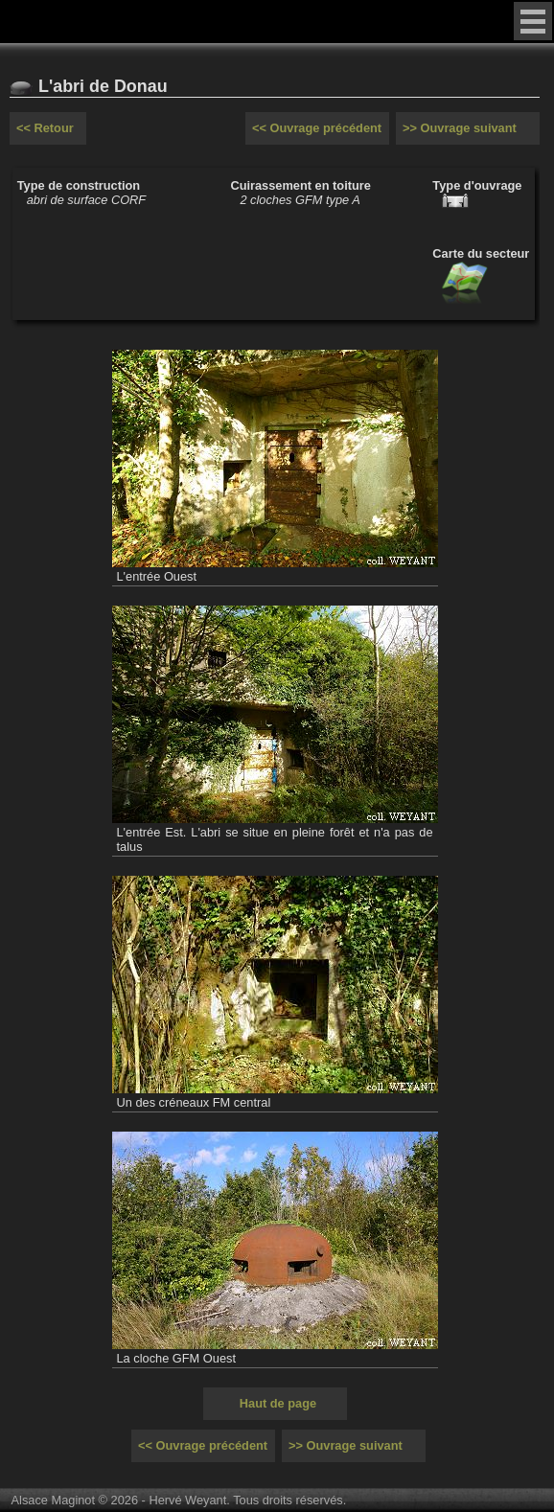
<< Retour (45, 128)
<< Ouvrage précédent (316, 128)
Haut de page (278, 1403)
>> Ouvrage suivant (460, 128)
